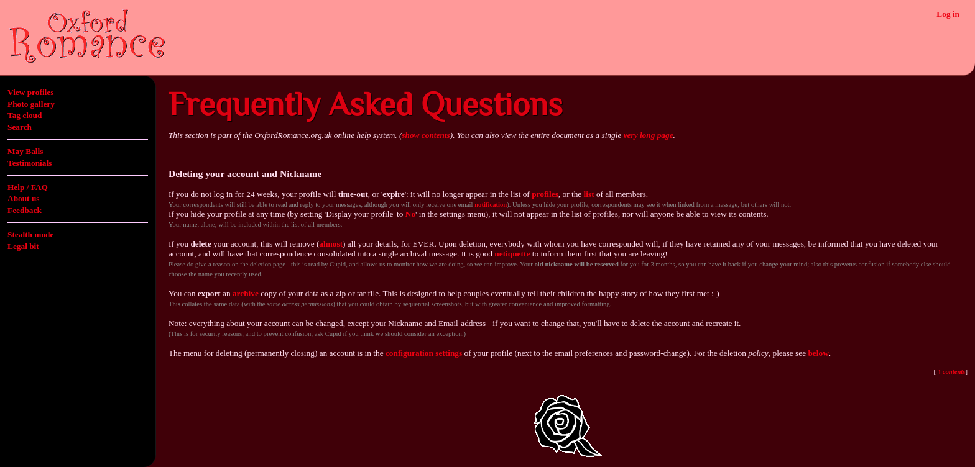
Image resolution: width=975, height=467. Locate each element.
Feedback (24, 210)
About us (23, 198)
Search (19, 127)
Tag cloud (24, 115)
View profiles (30, 92)
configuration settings (424, 353)
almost (331, 243)
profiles (545, 194)
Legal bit (23, 246)
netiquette (512, 253)
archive (246, 293)
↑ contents (950, 371)
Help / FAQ (27, 187)
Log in (947, 14)
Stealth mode (30, 234)
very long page (648, 135)
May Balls (25, 151)
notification (490, 204)
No (410, 214)
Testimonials (29, 163)
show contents (426, 135)
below (818, 353)
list (589, 194)
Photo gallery (31, 104)
